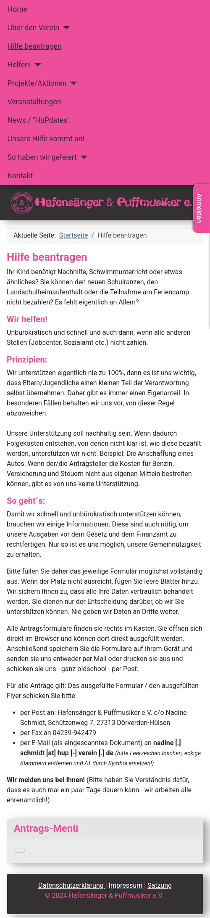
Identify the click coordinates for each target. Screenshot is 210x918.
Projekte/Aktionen (37, 83)
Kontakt (20, 176)
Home (17, 9)
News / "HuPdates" (39, 120)
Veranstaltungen (34, 102)
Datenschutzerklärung (71, 885)
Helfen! (19, 65)
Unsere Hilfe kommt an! (46, 139)
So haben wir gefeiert (42, 157)
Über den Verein (34, 28)
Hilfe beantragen (35, 46)
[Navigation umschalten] (19, 851)
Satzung (159, 885)
